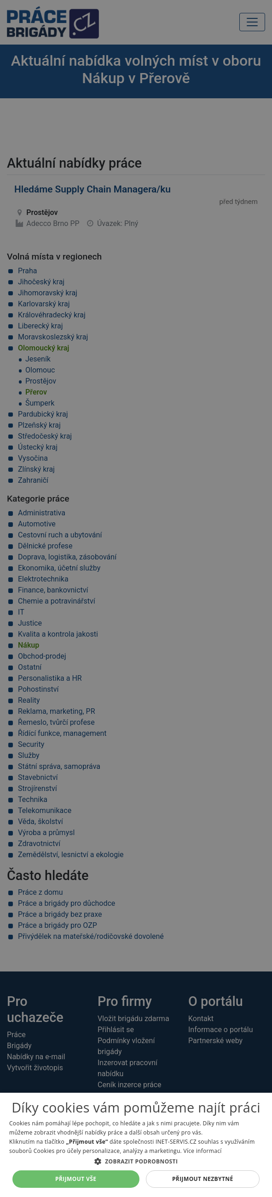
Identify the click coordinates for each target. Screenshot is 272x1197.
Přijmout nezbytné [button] (202, 1179)
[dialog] (136, 1145)
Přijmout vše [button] (75, 1179)
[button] (136, 1161)
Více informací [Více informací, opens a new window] (202, 1151)
